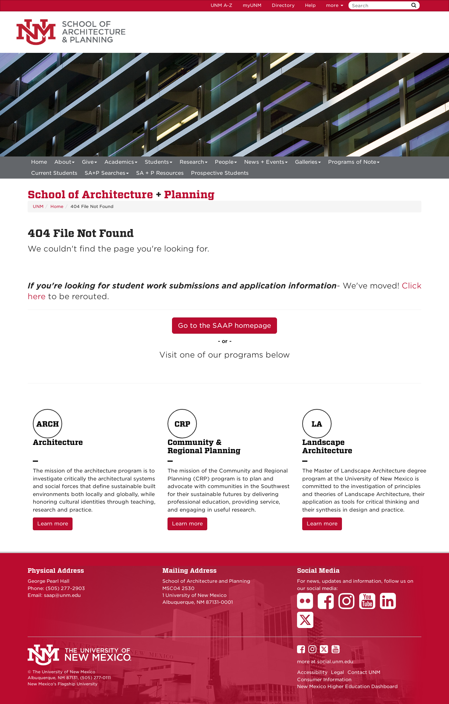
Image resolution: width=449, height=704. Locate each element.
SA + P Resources (160, 173)
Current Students (54, 173)
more (334, 5)
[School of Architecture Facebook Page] (328, 606)
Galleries (308, 163)
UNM (38, 206)
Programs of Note (354, 163)
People (226, 163)
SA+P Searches (107, 174)
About (64, 163)
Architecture (58, 432)
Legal (337, 672)
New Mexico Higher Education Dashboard (347, 686)
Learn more (55, 523)
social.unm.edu (335, 661)
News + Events (266, 163)
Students (158, 163)
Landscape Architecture (327, 432)
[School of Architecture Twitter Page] (307, 624)
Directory (283, 5)
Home (39, 162)
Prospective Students (220, 173)
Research (194, 163)
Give (89, 163)
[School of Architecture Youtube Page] (369, 606)
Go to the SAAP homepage (224, 326)
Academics (120, 163)
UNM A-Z (221, 5)
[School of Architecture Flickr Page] (307, 606)
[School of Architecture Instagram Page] (348, 606)
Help (310, 5)
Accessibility (312, 672)
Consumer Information (324, 679)
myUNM (252, 5)
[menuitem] (39, 162)
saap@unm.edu (62, 595)
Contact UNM (363, 672)
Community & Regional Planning (204, 432)
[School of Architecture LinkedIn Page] (390, 606)
